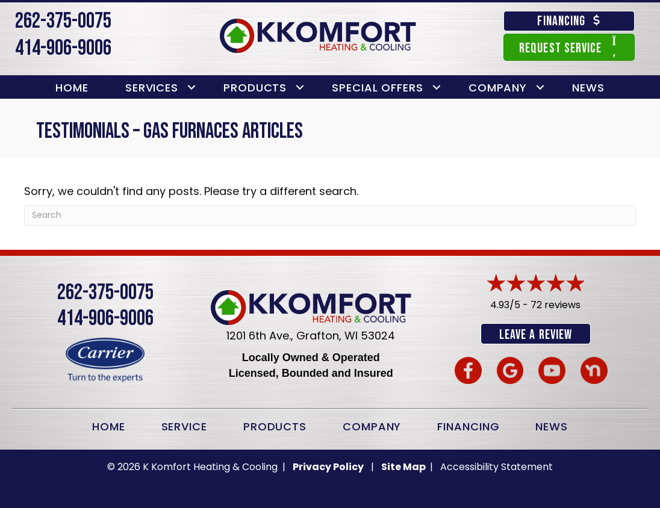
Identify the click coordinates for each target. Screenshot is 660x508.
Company (498, 87)
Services (151, 87)
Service (184, 425)
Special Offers (377, 87)
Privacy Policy (328, 466)
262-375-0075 (63, 21)
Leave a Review (535, 335)
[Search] (330, 215)
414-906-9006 (63, 48)
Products (255, 87)
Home (72, 87)
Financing (468, 425)
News (588, 87)
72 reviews (556, 305)
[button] (191, 87)
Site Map (404, 466)
